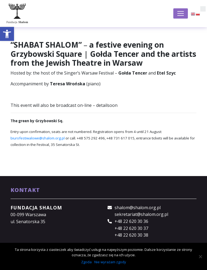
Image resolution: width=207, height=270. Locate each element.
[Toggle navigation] (180, 13)
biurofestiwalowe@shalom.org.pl (38, 138)
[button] (7, 34)
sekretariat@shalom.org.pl (141, 214)
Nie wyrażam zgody (110, 262)
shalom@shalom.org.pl (138, 208)
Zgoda (86, 262)
